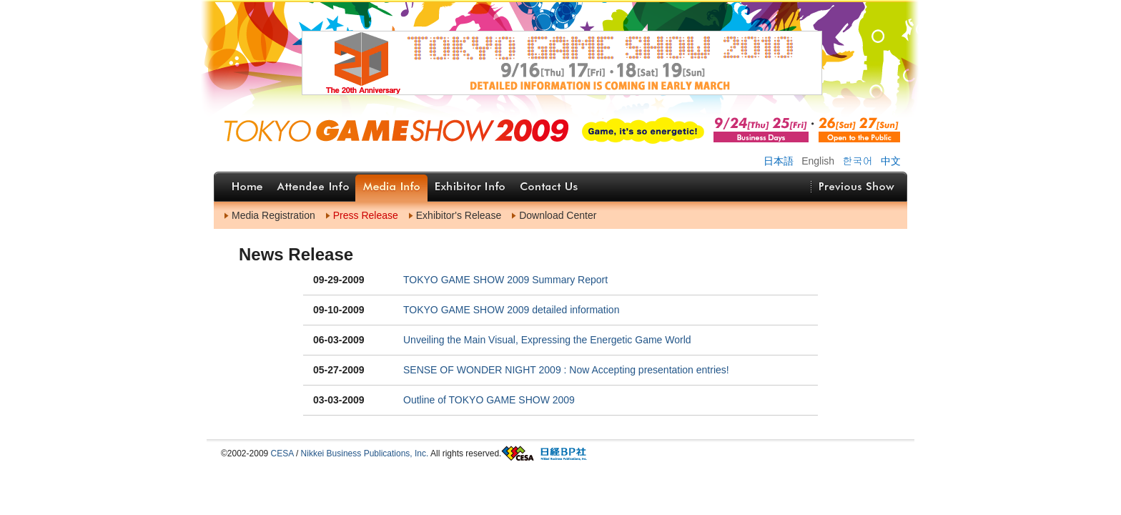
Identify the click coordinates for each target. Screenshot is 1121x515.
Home (247, 187)
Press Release (365, 215)
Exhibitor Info (470, 187)
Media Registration (273, 215)
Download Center (557, 215)
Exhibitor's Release (458, 215)
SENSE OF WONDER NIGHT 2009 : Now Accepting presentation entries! (566, 370)
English (817, 161)
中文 (891, 161)
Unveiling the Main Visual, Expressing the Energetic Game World (547, 339)
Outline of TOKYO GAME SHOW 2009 (489, 400)
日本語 (779, 161)
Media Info (391, 187)
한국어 (858, 160)
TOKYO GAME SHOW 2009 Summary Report (505, 279)
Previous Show (856, 187)
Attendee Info (312, 187)
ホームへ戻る (461, 127)
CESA (282, 453)
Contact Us (549, 187)
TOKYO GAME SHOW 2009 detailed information (511, 309)
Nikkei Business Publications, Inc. (365, 453)
